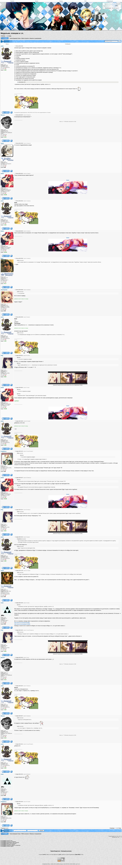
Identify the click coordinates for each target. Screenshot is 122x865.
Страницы (3, 35)
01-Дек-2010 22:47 (19, 477)
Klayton (67, 180)
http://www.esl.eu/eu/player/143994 (22, 624)
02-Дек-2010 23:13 (19, 744)
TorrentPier (44, 854)
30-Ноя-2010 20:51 (19, 173)
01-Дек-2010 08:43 (19, 387)
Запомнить (118, 3)
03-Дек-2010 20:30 (19, 801)
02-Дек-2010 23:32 (19, 774)
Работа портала (25, 38)
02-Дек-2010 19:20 (19, 630)
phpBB (60, 854)
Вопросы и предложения (35, 38)
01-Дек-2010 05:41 (19, 355)
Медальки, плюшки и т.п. (12, 33)
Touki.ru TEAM (77, 854)
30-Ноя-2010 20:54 (19, 231)
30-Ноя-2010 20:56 (19, 258)
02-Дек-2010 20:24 (19, 685)
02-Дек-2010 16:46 (19, 602)
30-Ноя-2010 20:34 (19, 46)
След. (10, 35)
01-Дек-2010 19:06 (19, 421)
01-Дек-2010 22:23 (19, 451)
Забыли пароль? (115, 8)
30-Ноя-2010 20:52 (19, 200)
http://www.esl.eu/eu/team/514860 (22, 622)
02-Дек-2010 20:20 (19, 657)
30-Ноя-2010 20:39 (19, 143)
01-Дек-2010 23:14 (19, 509)
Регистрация (108, 8)
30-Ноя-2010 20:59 (19, 317)
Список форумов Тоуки (15, 38)
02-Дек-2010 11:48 (19, 570)
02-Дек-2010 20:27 (19, 715)
